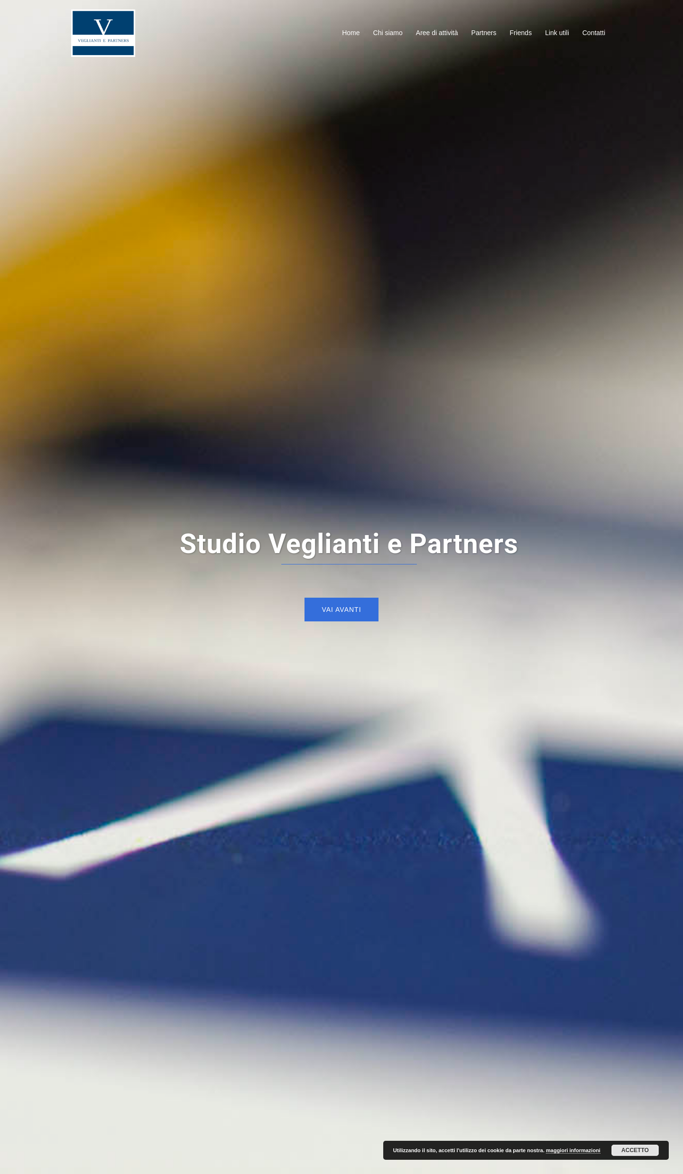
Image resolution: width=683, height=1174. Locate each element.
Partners (484, 33)
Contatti (593, 33)
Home (351, 33)
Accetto (635, 1150)
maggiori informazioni (573, 1150)
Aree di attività (437, 33)
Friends (520, 33)
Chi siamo (388, 33)
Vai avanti (341, 609)
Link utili (557, 33)
